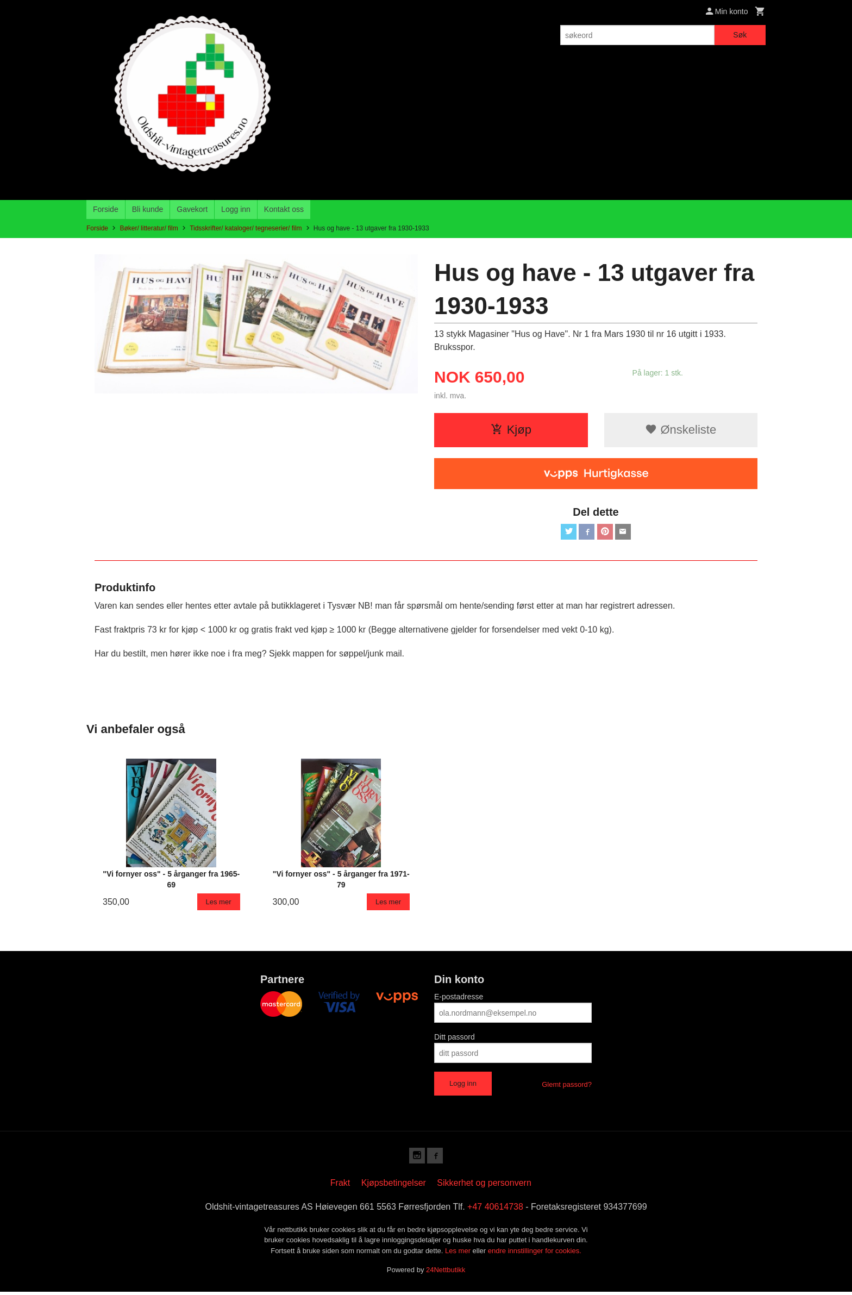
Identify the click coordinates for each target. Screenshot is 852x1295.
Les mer (459, 1254)
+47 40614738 (495, 1210)
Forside (105, 209)
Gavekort (192, 209)
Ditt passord (454, 1038)
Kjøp (511, 429)
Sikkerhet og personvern (484, 1186)
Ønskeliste (680, 429)
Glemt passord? (567, 1086)
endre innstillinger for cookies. (534, 1254)
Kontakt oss (284, 209)
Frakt (340, 1186)
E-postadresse (458, 998)
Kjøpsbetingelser (393, 1186)
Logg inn (235, 209)
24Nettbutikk (445, 1273)
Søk (740, 34)
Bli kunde (148, 209)
